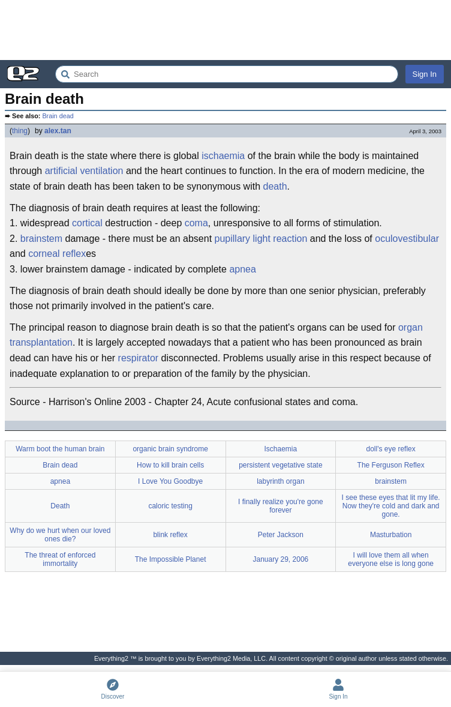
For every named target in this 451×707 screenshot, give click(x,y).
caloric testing (170, 506)
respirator (138, 358)
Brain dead (57, 115)
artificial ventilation (84, 171)
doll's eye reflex (390, 449)
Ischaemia (280, 449)
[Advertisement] (225, 30)
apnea (242, 269)
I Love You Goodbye (170, 481)
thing (20, 131)
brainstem (41, 238)
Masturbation (390, 535)
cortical (87, 223)
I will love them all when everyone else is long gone (391, 559)
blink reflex (170, 535)
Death (60, 506)
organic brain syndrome (170, 449)
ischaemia (223, 156)
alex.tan (57, 131)
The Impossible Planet (170, 559)
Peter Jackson (280, 535)
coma (196, 223)
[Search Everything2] (226, 74)
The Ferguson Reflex (391, 465)
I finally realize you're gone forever (280, 506)
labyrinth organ (280, 481)
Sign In (425, 74)
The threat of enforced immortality (60, 559)
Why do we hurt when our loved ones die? (60, 534)
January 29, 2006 (281, 559)
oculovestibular (407, 238)
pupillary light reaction (261, 238)
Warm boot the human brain (60, 449)
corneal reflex (57, 253)
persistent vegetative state (280, 465)
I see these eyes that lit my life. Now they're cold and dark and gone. (391, 506)
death (275, 186)
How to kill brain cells (170, 465)
